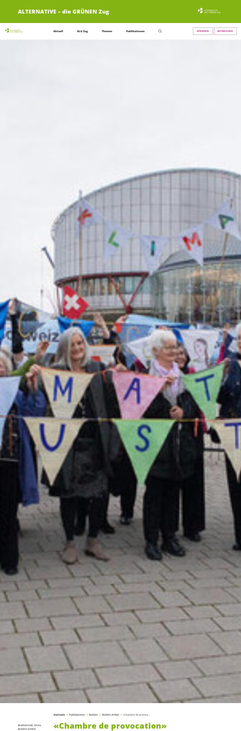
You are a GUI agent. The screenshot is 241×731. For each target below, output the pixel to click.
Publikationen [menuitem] (135, 31)
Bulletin (93, 714)
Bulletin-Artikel (110, 714)
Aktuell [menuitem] (58, 31)
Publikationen (77, 714)
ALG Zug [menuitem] (82, 31)
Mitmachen (225, 31)
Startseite (59, 715)
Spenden (203, 31)
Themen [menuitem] (107, 31)
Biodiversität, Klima (29, 725)
